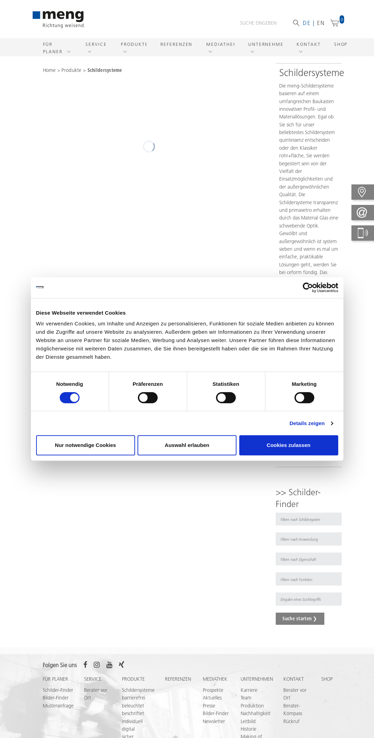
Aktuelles (212, 698)
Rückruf (291, 721)
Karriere (249, 690)
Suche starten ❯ (299, 618)
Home (49, 70)
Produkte (134, 44)
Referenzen (176, 44)
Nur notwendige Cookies (85, 445)
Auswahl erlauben (187, 445)
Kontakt (308, 44)
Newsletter (214, 721)
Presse (209, 706)
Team (246, 698)
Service (96, 44)
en (321, 22)
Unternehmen (265, 44)
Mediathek (220, 44)
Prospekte (213, 690)
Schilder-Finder (58, 690)
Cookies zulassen (288, 445)
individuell (132, 721)
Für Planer (54, 47)
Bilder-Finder (56, 698)
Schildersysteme (105, 70)
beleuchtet (133, 706)
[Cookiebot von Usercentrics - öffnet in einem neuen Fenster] (307, 287)
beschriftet (133, 713)
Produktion (252, 706)
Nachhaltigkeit (256, 713)
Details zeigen (307, 423)
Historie (248, 729)
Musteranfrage (58, 706)
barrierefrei (133, 698)
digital (128, 729)
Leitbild (248, 721)
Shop (341, 44)
